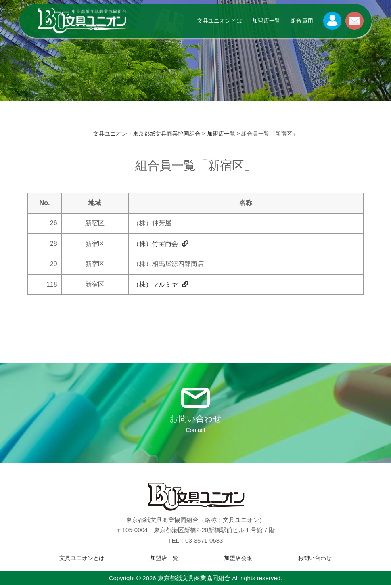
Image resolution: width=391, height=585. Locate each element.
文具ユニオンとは (219, 20)
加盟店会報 (238, 558)
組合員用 (302, 20)
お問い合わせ (315, 558)
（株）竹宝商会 (160, 243)
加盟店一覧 (266, 20)
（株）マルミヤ (160, 284)
